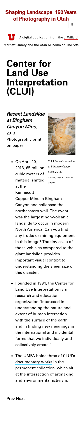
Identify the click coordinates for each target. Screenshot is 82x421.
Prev (11, 398)
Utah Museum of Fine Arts (59, 45)
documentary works (33, 361)
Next (20, 398)
